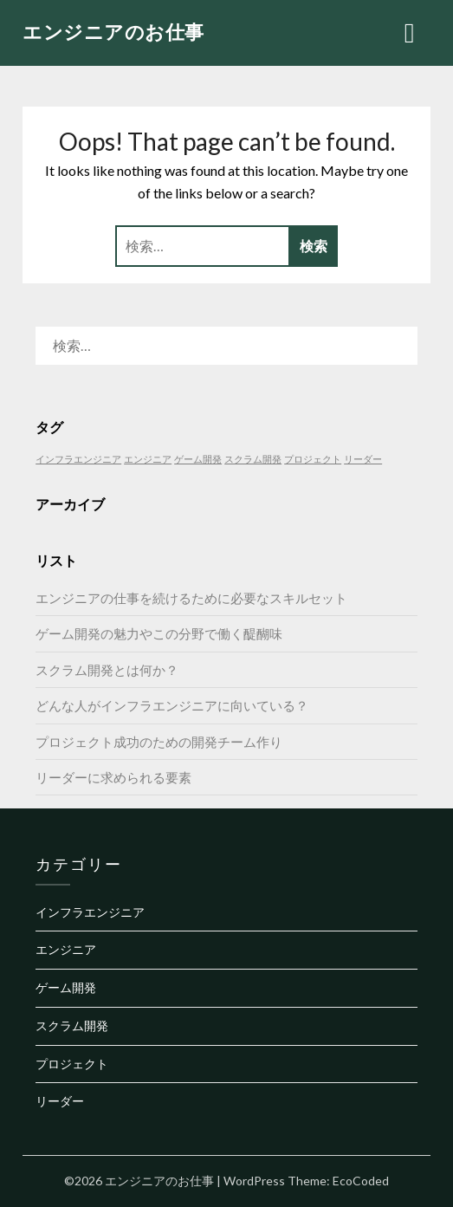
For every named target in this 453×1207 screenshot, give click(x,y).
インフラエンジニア (90, 912)
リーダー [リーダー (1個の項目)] (363, 458)
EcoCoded (361, 1180)
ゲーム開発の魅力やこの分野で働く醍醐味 (159, 633)
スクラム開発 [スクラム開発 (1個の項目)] (253, 458)
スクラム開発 (72, 1025)
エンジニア (66, 949)
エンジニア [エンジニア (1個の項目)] (147, 458)
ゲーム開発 (66, 987)
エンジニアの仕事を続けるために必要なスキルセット (191, 598)
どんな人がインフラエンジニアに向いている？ (172, 705)
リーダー (60, 1100)
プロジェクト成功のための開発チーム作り (159, 742)
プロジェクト (72, 1063)
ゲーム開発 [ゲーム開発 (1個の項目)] (198, 458)
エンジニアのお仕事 (113, 31)
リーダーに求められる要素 (113, 777)
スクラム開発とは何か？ (107, 670)
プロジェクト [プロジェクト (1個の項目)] (312, 458)
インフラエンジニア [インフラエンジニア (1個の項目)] (78, 458)
